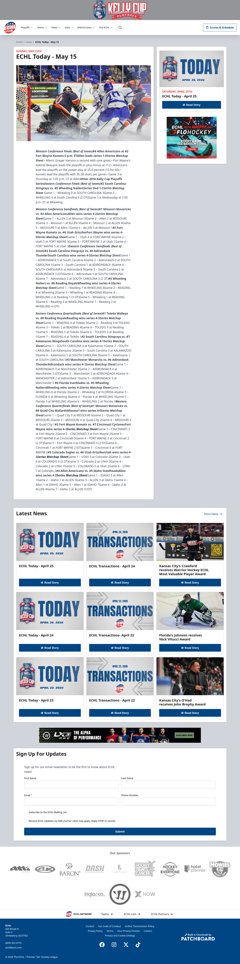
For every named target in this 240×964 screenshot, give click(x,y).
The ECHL (106, 27)
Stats (69, 27)
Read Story (191, 105)
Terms (109, 930)
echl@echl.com (13, 947)
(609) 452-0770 (13, 942)
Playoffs (27, 27)
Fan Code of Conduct (109, 926)
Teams (42, 27)
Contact (90, 926)
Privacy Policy (95, 930)
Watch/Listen (86, 27)
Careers (148, 930)
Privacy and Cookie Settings (120, 935)
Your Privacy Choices (128, 930)
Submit (120, 832)
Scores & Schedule (220, 27)
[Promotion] (120, 10)
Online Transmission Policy (139, 926)
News (56, 27)
